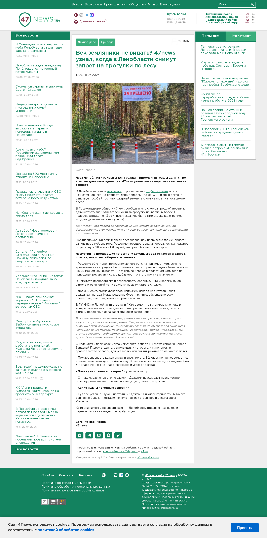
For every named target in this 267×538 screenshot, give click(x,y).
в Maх (144, 451)
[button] (79, 435)
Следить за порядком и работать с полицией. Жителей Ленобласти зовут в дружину (39, 350)
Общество (137, 4)
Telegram (121, 475)
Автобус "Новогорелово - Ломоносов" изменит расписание (39, 236)
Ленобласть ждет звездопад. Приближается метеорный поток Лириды (39, 71)
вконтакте (81, 15)
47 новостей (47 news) (161, 475)
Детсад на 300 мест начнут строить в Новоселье (39, 178)
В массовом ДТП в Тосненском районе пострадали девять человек (225, 132)
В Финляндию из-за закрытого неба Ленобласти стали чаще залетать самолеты (39, 50)
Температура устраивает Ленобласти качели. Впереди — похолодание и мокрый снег (225, 49)
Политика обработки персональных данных (75, 486)
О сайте (47, 475)
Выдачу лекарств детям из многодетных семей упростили (39, 110)
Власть (77, 4)
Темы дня (210, 36)
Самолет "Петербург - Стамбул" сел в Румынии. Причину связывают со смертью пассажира (39, 259)
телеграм (86, 15)
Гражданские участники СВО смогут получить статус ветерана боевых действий (39, 197)
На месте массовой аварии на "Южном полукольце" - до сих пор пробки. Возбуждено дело (225, 81)
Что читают (240, 36)
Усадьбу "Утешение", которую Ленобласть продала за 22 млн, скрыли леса (39, 282)
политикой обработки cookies (66, 530)
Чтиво (153, 4)
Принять (245, 528)
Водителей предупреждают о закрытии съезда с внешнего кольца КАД (39, 372)
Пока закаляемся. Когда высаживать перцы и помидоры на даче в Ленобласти (39, 133)
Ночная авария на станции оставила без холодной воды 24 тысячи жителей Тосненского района (224, 115)
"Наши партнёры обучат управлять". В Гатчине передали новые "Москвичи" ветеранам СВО (39, 305)
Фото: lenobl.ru (86, 170)
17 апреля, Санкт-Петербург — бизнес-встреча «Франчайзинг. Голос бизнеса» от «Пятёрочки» (225, 150)
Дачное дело (170, 4)
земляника (114, 191)
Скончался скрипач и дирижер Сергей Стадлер (39, 91)
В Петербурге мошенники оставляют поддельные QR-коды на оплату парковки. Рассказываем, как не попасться (39, 418)
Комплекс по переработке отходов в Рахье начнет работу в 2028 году (225, 97)
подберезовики (157, 191)
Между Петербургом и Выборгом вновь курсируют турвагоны (39, 327)
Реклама (85, 475)
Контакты (66, 475)
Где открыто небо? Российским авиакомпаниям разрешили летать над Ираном (39, 157)
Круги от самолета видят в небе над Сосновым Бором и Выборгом (223, 65)
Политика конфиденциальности (66, 483)
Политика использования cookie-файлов (73, 490)
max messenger (92, 15)
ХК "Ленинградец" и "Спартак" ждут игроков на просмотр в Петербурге (39, 393)
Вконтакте (104, 475)
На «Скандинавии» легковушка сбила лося (39, 217)
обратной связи (148, 458)
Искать (252, 4)
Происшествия (115, 4)
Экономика (93, 4)
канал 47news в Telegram (120, 451)
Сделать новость (92, 21)
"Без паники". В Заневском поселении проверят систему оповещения (39, 442)
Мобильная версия (76, 15)
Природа (107, 42)
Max (127, 475)
